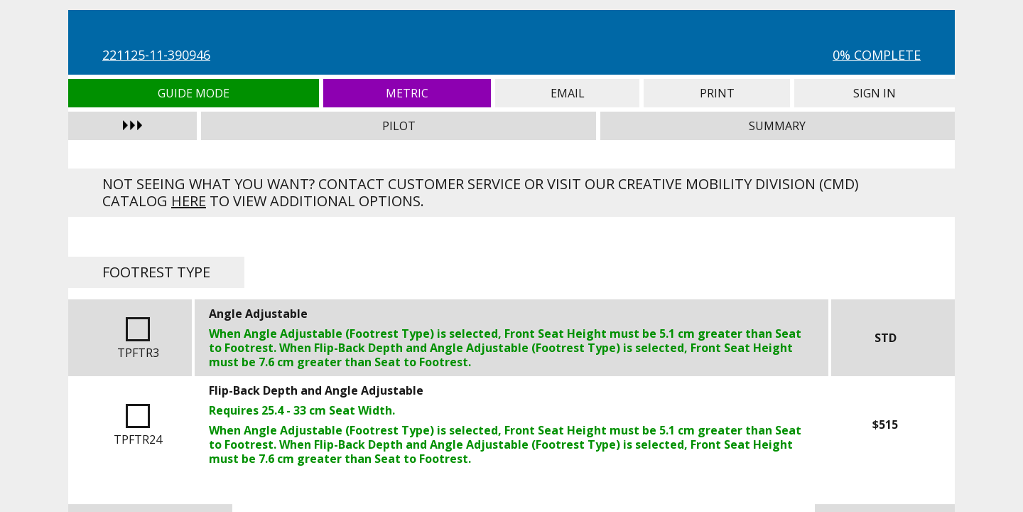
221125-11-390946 (156, 54)
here (188, 200)
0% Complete (877, 54)
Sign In (874, 93)
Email (567, 93)
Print (717, 93)
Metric (407, 93)
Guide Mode (193, 93)
